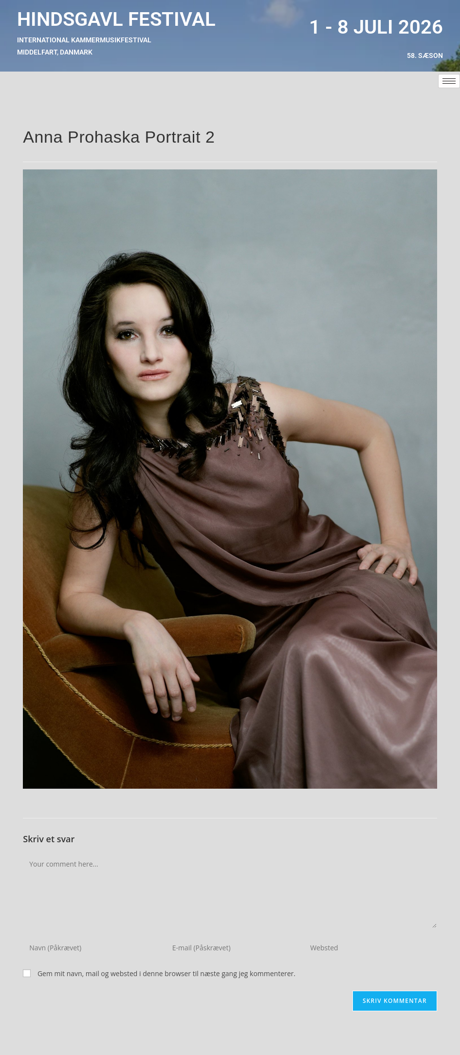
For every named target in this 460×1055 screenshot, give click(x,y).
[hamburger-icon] (449, 81)
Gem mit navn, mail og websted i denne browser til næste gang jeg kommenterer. (166, 973)
